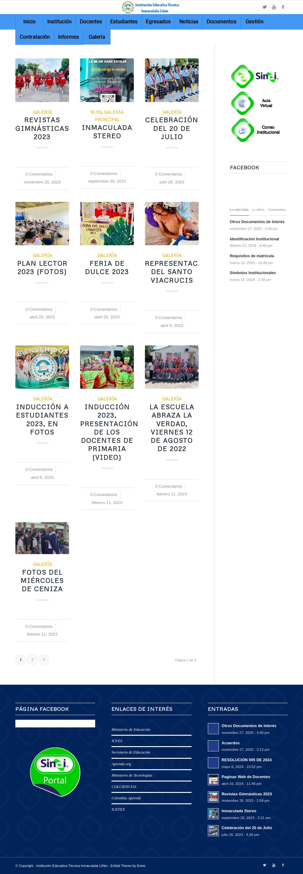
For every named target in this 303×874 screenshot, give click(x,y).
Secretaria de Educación (130, 752)
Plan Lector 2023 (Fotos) (42, 267)
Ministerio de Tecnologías (131, 775)
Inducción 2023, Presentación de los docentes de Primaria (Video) (109, 432)
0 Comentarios (38, 174)
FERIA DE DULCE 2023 (107, 267)
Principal (107, 119)
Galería (42, 112)
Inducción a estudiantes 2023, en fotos (42, 419)
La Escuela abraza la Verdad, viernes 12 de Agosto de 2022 (172, 428)
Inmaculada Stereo (107, 132)
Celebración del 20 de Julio (171, 128)
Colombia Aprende (126, 798)
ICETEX (118, 809)
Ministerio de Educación (130, 729)
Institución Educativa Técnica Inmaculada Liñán (71, 866)
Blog (96, 112)
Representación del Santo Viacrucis (179, 271)
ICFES (116, 741)
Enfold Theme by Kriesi (128, 866)
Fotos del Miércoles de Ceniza (42, 580)
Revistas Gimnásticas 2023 (42, 128)
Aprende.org (121, 764)
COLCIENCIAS (123, 787)
